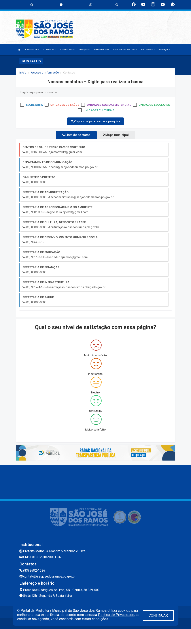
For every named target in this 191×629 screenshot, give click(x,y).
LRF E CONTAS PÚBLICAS (125, 50)
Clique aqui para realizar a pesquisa (95, 121)
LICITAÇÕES (164, 50)
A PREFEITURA (32, 50)
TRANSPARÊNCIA (101, 50)
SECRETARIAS (67, 50)
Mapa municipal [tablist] (116, 135)
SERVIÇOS (84, 50)
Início (22, 72)
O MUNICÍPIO (49, 50)
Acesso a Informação (45, 72)
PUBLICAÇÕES (148, 50)
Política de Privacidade (116, 615)
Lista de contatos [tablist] (76, 135)
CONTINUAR (158, 615)
